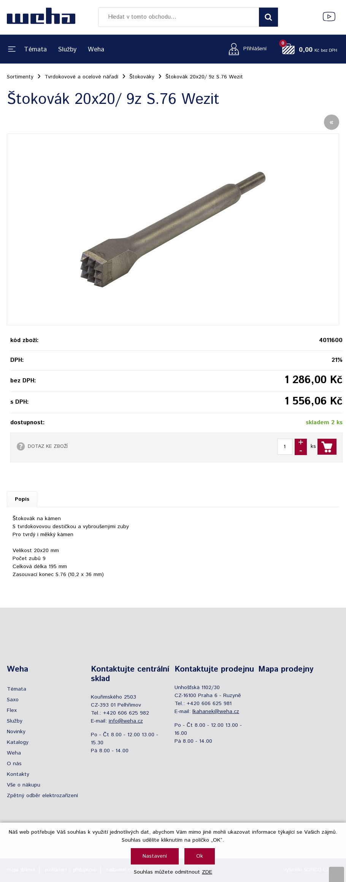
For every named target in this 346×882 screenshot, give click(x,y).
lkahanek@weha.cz (215, 711)
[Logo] (41, 17)
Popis (22, 499)
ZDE (207, 872)
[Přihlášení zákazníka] (245, 49)
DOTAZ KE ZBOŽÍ (48, 446)
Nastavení (155, 856)
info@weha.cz (126, 721)
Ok (199, 856)
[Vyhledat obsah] (268, 17)
